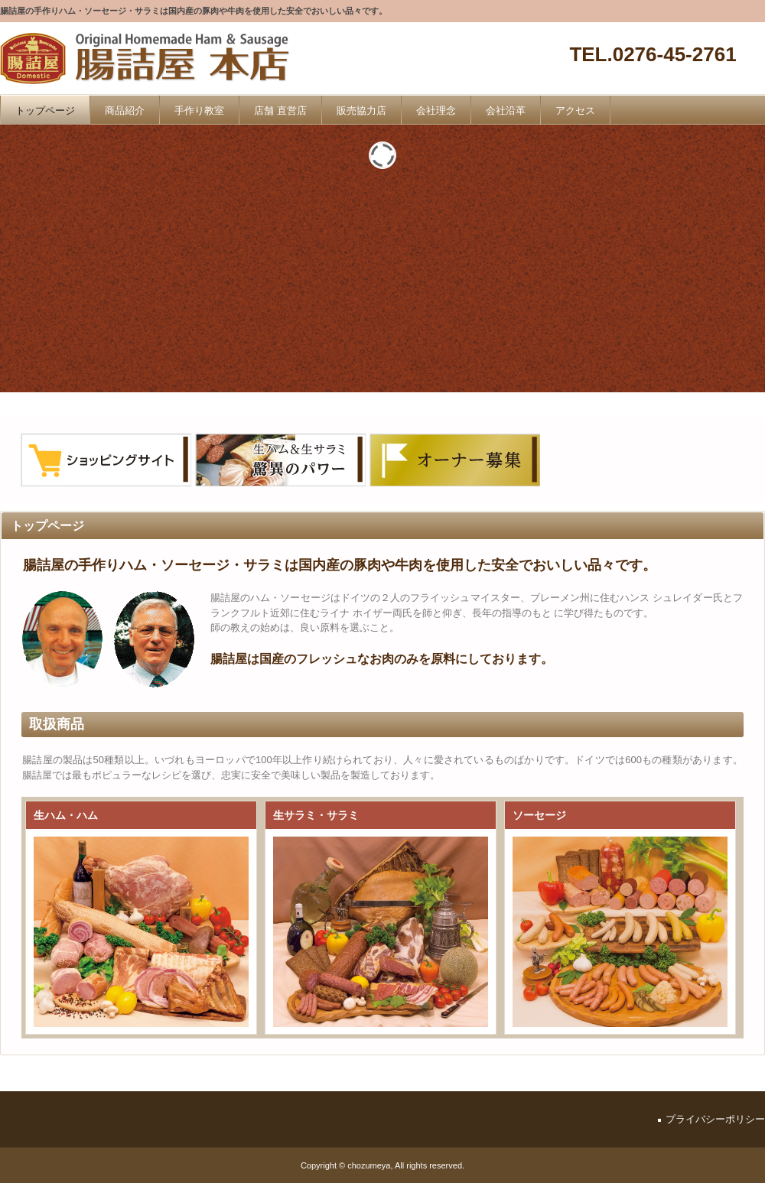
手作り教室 (199, 110)
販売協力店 (361, 110)
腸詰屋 (150, 59)
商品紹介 (125, 110)
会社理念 (436, 110)
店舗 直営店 (280, 110)
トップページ (45, 110)
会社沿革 (506, 110)
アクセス (575, 110)
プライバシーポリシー (715, 1119)
